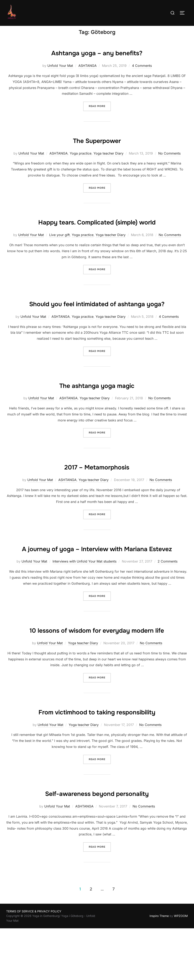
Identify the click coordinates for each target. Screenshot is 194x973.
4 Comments (142, 74)
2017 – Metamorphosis (97, 486)
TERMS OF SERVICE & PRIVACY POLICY (33, 955)
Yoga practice (80, 161)
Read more (100, 114)
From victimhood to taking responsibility (97, 756)
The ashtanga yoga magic (97, 405)
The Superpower (97, 148)
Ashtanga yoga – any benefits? (97, 60)
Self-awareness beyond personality (96, 837)
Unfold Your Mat (60, 74)
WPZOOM (181, 960)
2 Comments (167, 594)
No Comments (169, 161)
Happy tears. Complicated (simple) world (96, 229)
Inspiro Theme (159, 960)
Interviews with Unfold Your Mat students (84, 594)
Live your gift (59, 243)
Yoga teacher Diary (108, 161)
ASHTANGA (87, 74)
